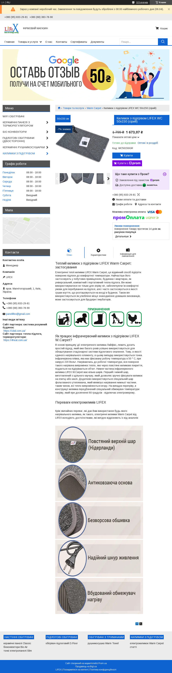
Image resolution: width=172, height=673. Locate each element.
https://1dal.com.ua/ (14, 330)
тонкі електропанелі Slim (18, 650)
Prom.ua (102, 663)
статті (133, 647)
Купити (128, 155)
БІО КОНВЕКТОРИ (15, 131)
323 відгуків (142, 2)
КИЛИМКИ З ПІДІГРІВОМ (19, 153)
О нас (48, 41)
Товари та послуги (73, 108)
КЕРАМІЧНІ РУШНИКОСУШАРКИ (24, 147)
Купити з (129, 163)
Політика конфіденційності (103, 669)
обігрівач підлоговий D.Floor (62, 643)
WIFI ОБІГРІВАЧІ (13, 116)
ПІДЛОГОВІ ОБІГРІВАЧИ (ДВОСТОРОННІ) (18, 139)
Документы (97, 41)
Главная (9, 41)
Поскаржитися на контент (75, 669)
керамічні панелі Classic (17, 643)
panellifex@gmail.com (18, 314)
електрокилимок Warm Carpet (147, 643)
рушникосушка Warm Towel (103, 643)
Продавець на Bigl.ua (86, 666)
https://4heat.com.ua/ (15, 340)
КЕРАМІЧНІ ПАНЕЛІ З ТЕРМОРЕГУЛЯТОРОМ (18, 124)
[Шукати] (163, 41)
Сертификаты (79, 41)
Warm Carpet (94, 108)
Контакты (61, 41)
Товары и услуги (28, 41)
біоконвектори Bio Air (16, 647)
